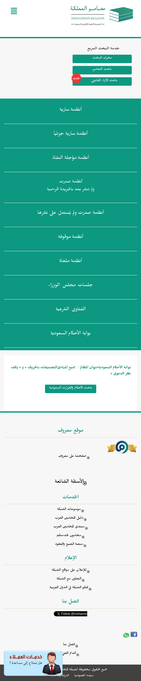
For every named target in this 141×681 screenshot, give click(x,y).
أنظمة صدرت (70, 213)
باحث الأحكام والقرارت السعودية (70, 388)
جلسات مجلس (70, 286)
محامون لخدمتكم (69, 536)
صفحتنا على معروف (72, 456)
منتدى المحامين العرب (69, 527)
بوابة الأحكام (70, 334)
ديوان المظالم (89, 368)
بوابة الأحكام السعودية (114, 368)
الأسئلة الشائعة (69, 482)
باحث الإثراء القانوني (95, 81)
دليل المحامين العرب (69, 518)
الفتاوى (71, 310)
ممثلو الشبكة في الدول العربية (69, 588)
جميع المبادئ (66, 368)
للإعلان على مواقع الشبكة (69, 570)
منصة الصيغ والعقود (69, 544)
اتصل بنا (69, 645)
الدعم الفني (69, 653)
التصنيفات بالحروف (42, 368)
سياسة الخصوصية (83, 676)
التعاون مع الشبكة (69, 579)
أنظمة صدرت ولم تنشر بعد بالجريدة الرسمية (70, 186)
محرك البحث (102, 58)
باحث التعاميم (102, 69)
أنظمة (70, 110)
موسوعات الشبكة (69, 510)
